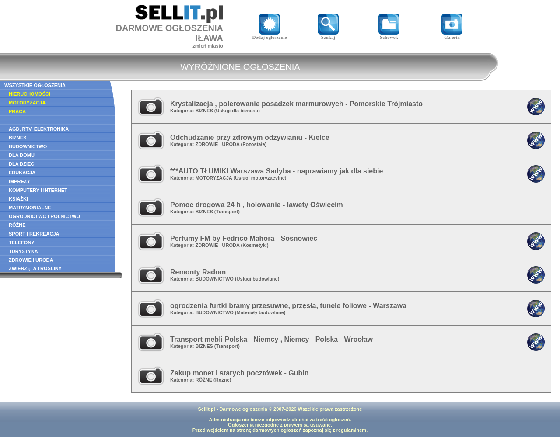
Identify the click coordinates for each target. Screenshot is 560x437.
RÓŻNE (17, 225)
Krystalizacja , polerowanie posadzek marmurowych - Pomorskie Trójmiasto (296, 104)
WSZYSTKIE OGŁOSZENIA (35, 85)
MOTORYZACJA (27, 102)
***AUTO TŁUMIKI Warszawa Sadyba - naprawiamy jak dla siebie (276, 171)
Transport (227, 211)
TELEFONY (22, 242)
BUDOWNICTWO (28, 146)
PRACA (17, 111)
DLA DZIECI (22, 163)
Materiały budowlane (260, 312)
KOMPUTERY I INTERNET (38, 190)
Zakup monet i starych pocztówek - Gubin (239, 373)
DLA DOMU (22, 155)
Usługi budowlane (257, 278)
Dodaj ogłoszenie (269, 35)
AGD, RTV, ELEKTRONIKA (39, 129)
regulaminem (351, 430)
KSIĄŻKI (18, 198)
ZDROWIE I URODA (31, 260)
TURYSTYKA (23, 251)
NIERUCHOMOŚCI (29, 94)
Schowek (388, 35)
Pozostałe (253, 144)
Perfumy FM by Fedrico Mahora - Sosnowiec (243, 238)
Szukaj (328, 35)
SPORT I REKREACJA (34, 233)
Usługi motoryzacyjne (260, 177)
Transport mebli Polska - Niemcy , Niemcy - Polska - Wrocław (271, 339)
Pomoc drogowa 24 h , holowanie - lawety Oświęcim (256, 204)
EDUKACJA (22, 172)
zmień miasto (207, 46)
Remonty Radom (198, 272)
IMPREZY (19, 181)
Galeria (451, 35)
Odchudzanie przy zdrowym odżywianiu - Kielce (249, 137)
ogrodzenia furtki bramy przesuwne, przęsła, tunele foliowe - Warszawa (288, 305)
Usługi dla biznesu (237, 110)
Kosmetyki (254, 245)
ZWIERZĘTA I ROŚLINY (35, 268)
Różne (222, 379)
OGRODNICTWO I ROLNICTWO (44, 216)
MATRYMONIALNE (30, 207)
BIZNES (17, 137)
